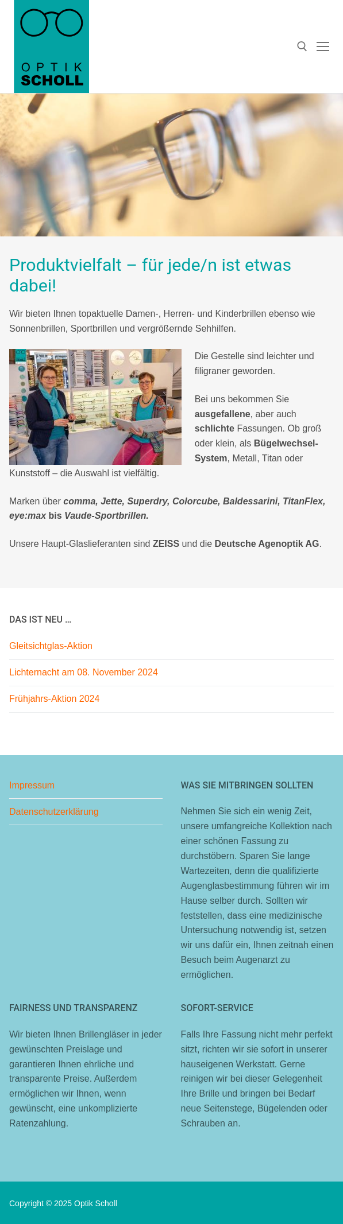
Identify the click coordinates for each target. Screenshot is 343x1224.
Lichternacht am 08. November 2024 (83, 672)
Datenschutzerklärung (54, 812)
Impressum (32, 785)
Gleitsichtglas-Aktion (51, 646)
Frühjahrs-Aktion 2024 (54, 699)
